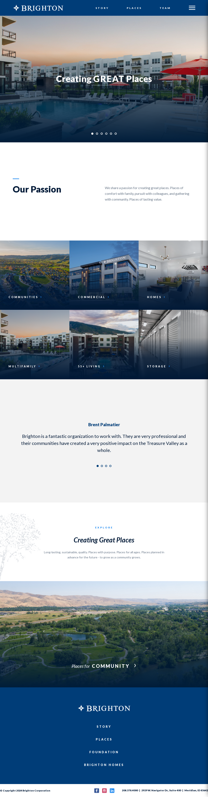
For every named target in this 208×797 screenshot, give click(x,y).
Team (165, 8)
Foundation (104, 752)
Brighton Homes (104, 765)
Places (134, 8)
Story (102, 8)
